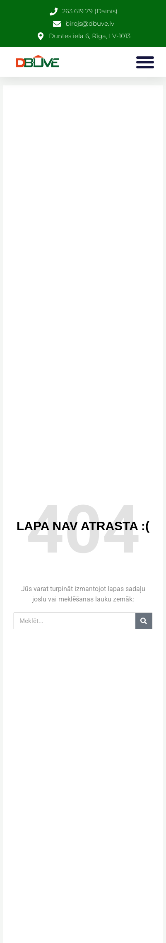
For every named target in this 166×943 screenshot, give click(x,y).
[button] (145, 62)
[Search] (143, 621)
